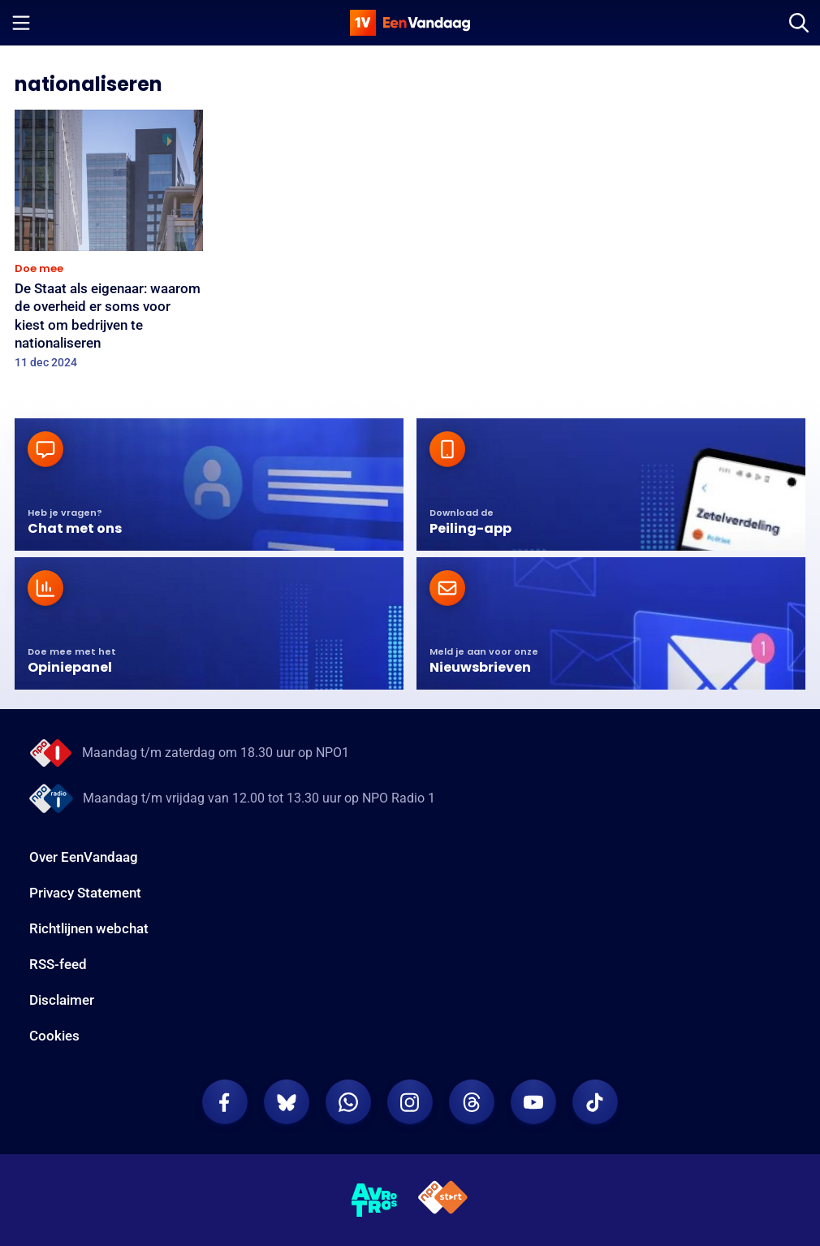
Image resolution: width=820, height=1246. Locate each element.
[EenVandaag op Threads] (471, 1102)
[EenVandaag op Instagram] (410, 1102)
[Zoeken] (799, 22)
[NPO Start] (442, 1200)
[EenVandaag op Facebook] (225, 1102)
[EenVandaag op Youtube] (533, 1102)
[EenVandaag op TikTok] (595, 1102)
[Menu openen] (21, 22)
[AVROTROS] (375, 1200)
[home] (410, 23)
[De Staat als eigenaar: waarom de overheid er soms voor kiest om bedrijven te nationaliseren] (109, 244)
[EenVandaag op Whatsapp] (348, 1102)
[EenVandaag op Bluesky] (286, 1102)
